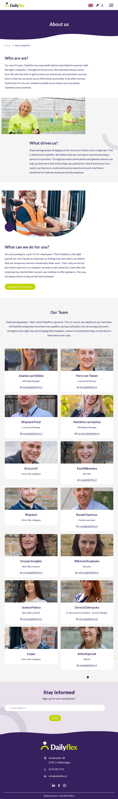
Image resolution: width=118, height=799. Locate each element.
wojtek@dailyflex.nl (32, 433)
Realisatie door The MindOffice (59, 795)
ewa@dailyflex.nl (88, 479)
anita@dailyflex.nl (88, 665)
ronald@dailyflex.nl (88, 526)
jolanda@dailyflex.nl (32, 387)
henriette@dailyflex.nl (88, 433)
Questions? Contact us (20, 286)
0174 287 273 (56, 769)
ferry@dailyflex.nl (88, 387)
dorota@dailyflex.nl (88, 619)
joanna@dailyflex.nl (32, 619)
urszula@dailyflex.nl (32, 572)
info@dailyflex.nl (58, 775)
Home (8, 45)
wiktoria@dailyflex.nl (88, 572)
